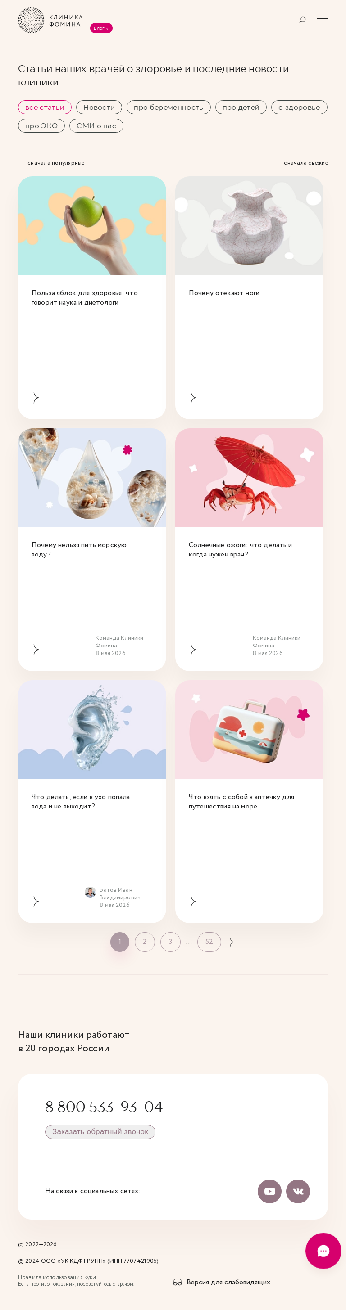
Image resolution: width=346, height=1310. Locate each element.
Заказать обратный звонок (100, 1131)
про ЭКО (41, 125)
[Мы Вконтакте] (298, 1191)
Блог (101, 28)
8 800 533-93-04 (104, 1107)
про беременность (168, 107)
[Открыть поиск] (302, 19)
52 (209, 942)
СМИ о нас (96, 125)
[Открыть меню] (322, 19)
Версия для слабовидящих (228, 1283)
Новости (99, 107)
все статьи (44, 107)
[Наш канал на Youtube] (269, 1191)
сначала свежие (306, 163)
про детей (241, 107)
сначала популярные (56, 163)
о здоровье (299, 107)
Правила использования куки (57, 1277)
